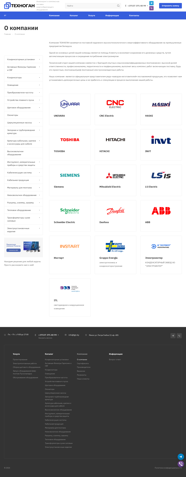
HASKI (149, 115)
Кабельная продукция (23, 180)
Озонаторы (12, 115)
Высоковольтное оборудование (15, 153)
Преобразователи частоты (23, 92)
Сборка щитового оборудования (26, 367)
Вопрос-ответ (115, 359)
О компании (82, 359)
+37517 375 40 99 (137, 5)
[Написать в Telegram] (181, 457)
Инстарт (59, 257)
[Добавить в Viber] (181, 464)
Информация (115, 354)
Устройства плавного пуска (23, 100)
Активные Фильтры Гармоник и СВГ (23, 68)
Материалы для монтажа (23, 187)
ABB (147, 222)
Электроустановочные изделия (23, 230)
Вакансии (81, 371)
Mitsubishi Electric (110, 186)
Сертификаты (83, 363)
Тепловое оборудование (23, 210)
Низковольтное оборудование (23, 195)
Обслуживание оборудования (25, 377)
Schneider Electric (64, 222)
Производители (83, 367)
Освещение (23, 85)
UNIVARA (59, 115)
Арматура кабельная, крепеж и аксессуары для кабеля (23, 142)
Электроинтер (154, 257)
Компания (82, 354)
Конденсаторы (23, 77)
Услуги (16, 354)
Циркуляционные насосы (23, 122)
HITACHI (104, 151)
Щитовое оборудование (23, 107)
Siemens (59, 186)
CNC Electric (106, 115)
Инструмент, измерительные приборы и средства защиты (23, 163)
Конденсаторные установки (23, 59)
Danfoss (104, 222)
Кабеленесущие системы (23, 172)
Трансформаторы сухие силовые (23, 219)
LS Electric (151, 186)
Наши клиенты (83, 379)
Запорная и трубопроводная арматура (23, 131)
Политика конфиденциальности (168, 468)
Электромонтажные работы (25, 363)
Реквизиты (81, 375)
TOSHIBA (59, 151)
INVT (148, 151)
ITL (56, 300)
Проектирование (20, 359)
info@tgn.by (74, 335)
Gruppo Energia (108, 257)
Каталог (49, 354)
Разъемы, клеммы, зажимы (23, 202)
